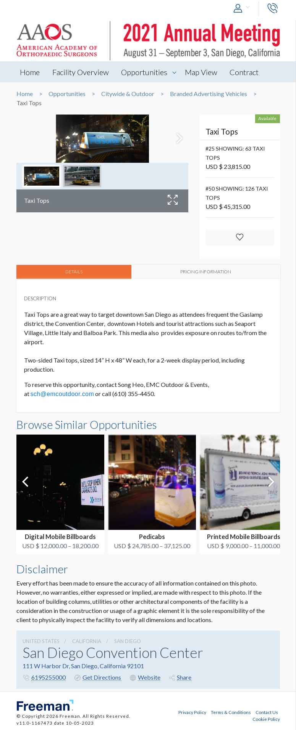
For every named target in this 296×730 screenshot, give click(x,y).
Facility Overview (81, 72)
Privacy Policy (192, 712)
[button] (243, 8)
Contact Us (267, 712)
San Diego (127, 641)
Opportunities (145, 72)
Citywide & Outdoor (127, 94)
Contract (245, 72)
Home (30, 72)
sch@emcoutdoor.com (62, 394)
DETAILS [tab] (73, 271)
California (86, 641)
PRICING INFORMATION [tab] (205, 271)
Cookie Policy (266, 719)
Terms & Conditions (231, 712)
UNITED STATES (41, 641)
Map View (202, 72)
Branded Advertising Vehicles (208, 94)
